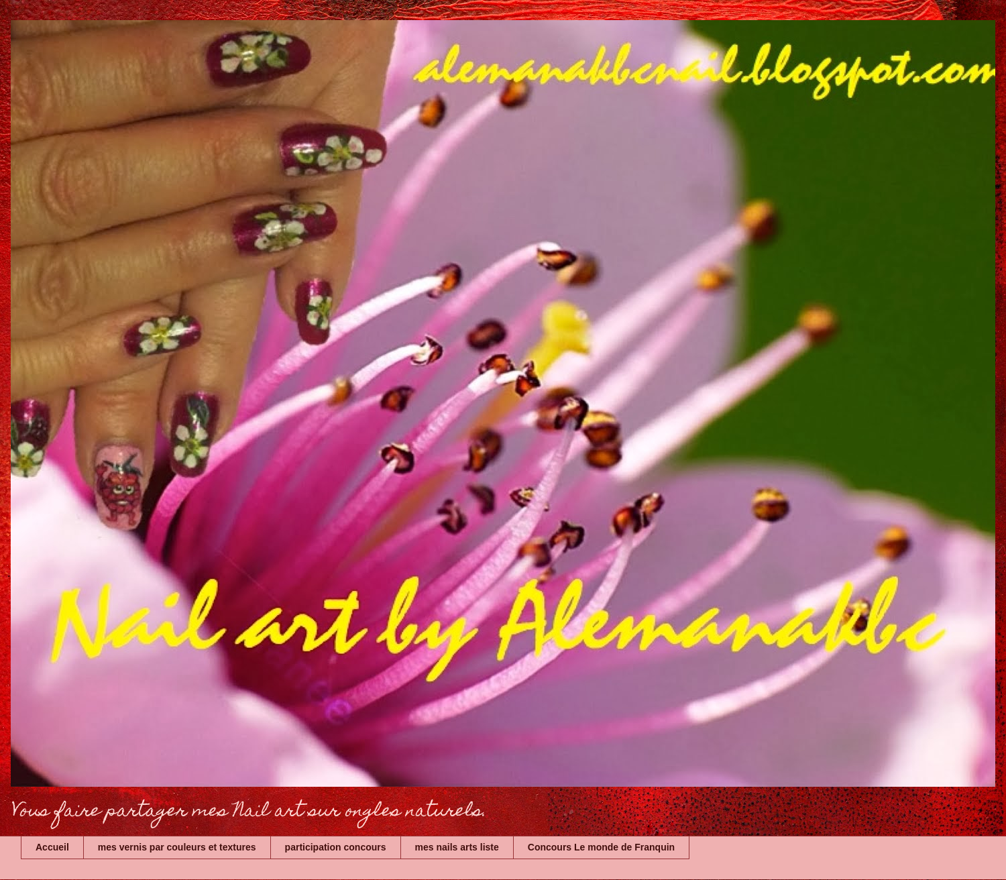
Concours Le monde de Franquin (601, 847)
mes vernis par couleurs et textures (177, 847)
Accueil (52, 847)
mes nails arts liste (457, 847)
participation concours (335, 847)
